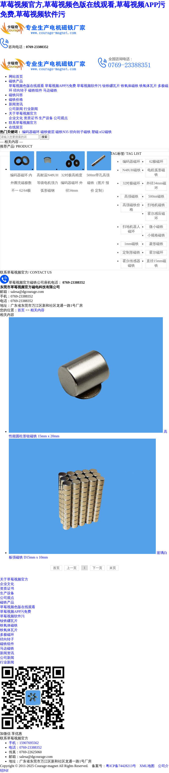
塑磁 (95, 132)
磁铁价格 (16, 99)
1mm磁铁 (131, 244)
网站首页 (16, 76)
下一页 (97, 568)
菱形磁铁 (156, 244)
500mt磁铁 (156, 196)
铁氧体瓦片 (148, 86)
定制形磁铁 (131, 252)
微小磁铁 (156, 227)
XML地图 (147, 766)
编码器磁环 (31, 132)
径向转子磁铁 (80, 132)
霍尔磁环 (156, 252)
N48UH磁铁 (131, 170)
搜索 (44, 137)
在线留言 (16, 127)
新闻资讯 (16, 104)
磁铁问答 (16, 95)
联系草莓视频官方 (23, 122)
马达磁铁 (50, 90)
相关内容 (37, 310)
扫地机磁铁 (156, 205)
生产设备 (46, 118)
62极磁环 (156, 161)
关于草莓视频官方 (23, 113)
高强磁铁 (131, 196)
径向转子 (20, 90)
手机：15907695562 (24, 743)
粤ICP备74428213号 (121, 766)
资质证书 (31, 118)
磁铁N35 (62, 132)
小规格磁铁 (156, 235)
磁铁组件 (35, 90)
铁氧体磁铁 (129, 86)
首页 (21, 310)
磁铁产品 (16, 81)
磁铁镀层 (47, 132)
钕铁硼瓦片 (111, 86)
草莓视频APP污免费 (60, 86)
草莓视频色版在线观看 (26, 86)
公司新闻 (16, 109)
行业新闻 (31, 109)
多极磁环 (7, 634)
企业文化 (16, 118)
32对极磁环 (131, 183)
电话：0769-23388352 (25, 747)
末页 (112, 568)
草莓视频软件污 (89, 86)
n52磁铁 (105, 132)
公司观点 (61, 118)
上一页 (72, 568)
